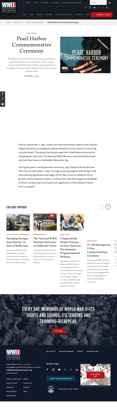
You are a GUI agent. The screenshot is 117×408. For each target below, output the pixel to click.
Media (25, 385)
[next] (107, 207)
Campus (45, 3)
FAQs (25, 397)
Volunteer (10, 393)
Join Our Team (11, 389)
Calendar (55, 3)
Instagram (68, 8)
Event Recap (32, 34)
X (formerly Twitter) (76, 8)
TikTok (80, 8)
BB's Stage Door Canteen (72, 3)
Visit (24, 15)
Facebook (64, 8)
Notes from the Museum (35, 23)
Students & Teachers (64, 15)
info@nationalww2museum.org (19, 376)
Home (8, 23)
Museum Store (92, 357)
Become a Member (66, 357)
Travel (27, 3)
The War (49, 15)
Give (88, 15)
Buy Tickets (51, 357)
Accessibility (11, 401)
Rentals (26, 393)
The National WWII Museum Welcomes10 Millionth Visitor (45, 242)
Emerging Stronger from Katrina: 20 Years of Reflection (17, 242)
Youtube (72, 8)
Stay (31, 15)
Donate (80, 357)
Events (39, 15)
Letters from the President (17, 235)
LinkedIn (85, 8)
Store (36, 3)
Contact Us (27, 389)
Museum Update (39, 235)
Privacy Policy (11, 397)
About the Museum (13, 385)
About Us (79, 15)
